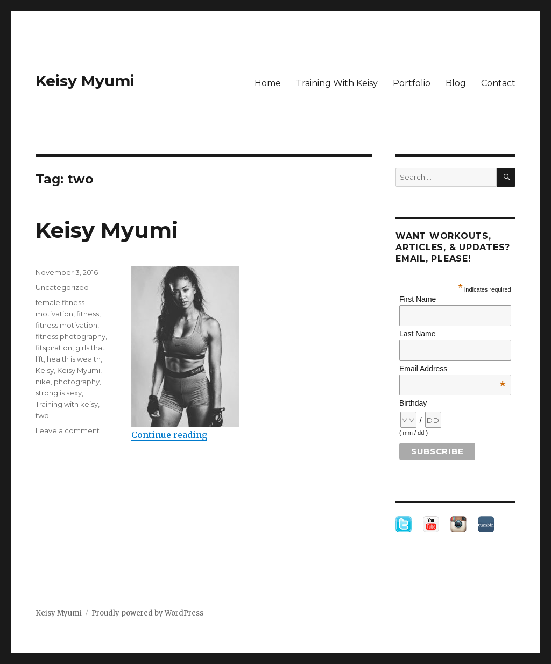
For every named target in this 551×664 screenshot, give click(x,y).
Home (268, 83)
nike (43, 381)
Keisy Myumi (85, 81)
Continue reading (169, 434)
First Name (417, 299)
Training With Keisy (337, 83)
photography (77, 381)
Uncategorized (62, 287)
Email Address (452, 368)
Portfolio (411, 83)
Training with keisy (67, 404)
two (42, 415)
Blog (456, 83)
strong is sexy (59, 392)
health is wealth (74, 359)
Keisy (45, 370)
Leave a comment (68, 430)
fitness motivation (66, 325)
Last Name (417, 333)
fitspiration (54, 347)
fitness (87, 313)
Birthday (413, 403)
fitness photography (70, 336)
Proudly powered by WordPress (147, 613)
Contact (498, 83)
